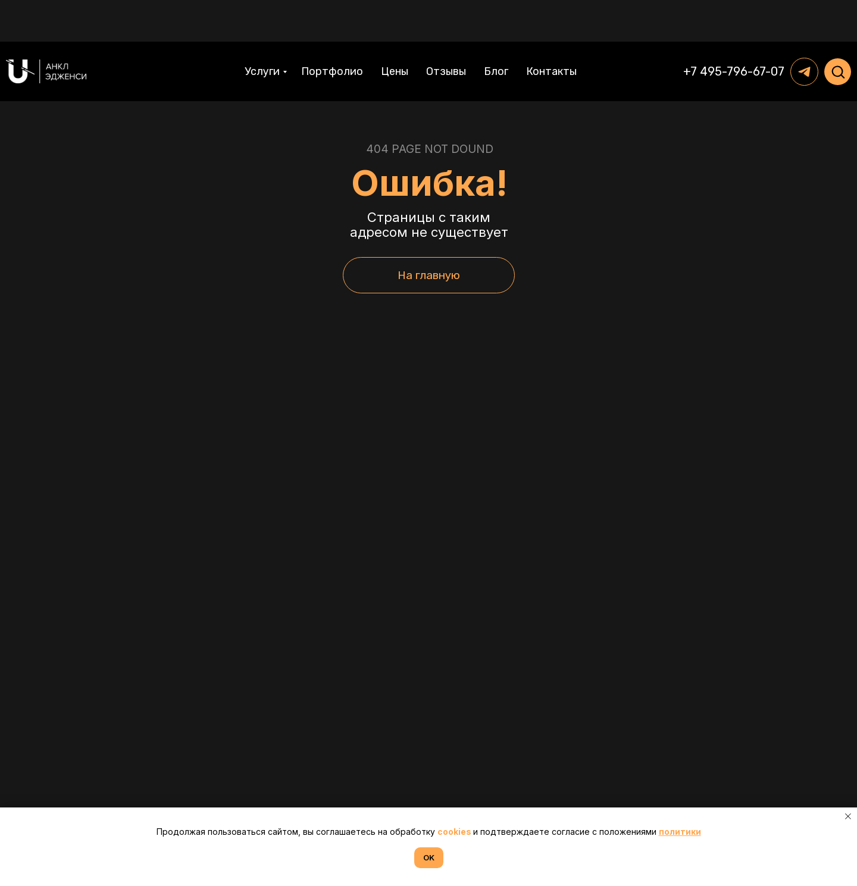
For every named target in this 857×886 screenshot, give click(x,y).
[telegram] (804, 30)
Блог (496, 29)
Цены (394, 29)
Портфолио (332, 29)
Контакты (551, 29)
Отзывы (446, 29)
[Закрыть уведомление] (848, 816)
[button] (838, 30)
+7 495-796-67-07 (733, 30)
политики (680, 831)
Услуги (262, 29)
